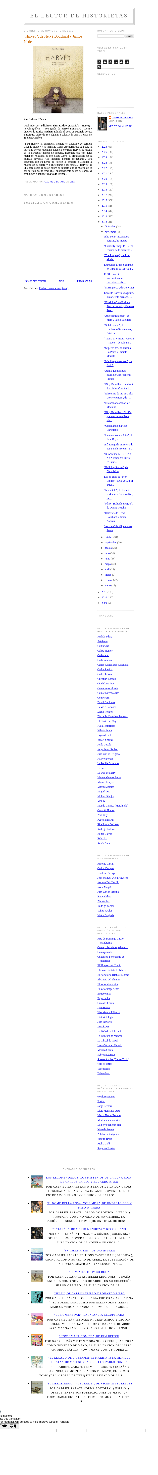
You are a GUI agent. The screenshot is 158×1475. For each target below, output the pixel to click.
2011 (104, 592)
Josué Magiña (104, 887)
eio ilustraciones (106, 1096)
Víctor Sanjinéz (105, 915)
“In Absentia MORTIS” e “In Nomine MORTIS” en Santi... (117, 457)
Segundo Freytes (106, 1148)
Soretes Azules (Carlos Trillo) (113, 1059)
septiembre (111, 542)
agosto (108, 547)
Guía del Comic (105, 1003)
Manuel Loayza (105, 782)
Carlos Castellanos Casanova (113, 664)
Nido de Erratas (105, 1129)
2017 (104, 195)
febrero (109, 580)
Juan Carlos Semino (108, 891)
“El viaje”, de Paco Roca (89, 1272)
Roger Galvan (104, 833)
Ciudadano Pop (105, 683)
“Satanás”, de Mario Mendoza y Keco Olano (89, 1229)
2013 (104, 216)
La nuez (101, 768)
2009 (104, 602)
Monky (101, 800)
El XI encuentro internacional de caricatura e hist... (114, 278)
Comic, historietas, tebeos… (112, 947)
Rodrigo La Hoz (106, 829)
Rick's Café (103, 1143)
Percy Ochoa (104, 896)
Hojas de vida (104, 735)
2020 (104, 178)
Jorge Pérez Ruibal (107, 749)
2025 (104, 152)
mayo (108, 563)
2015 (104, 205)
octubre (109, 537)
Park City (102, 815)
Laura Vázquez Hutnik (109, 1045)
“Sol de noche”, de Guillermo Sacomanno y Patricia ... (118, 329)
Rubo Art (102, 838)
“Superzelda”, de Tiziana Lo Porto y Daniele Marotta (117, 351)
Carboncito (103, 655)
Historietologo (105, 1017)
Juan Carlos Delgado (108, 754)
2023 (104, 162)
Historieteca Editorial (108, 1012)
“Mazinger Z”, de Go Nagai (119, 287)
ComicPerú (103, 697)
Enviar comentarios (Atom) (53, 288)
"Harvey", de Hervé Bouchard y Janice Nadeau (115, 517)
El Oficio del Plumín (108, 979)
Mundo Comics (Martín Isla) (112, 805)
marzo (108, 574)
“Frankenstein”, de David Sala (89, 1250)
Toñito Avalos (104, 910)
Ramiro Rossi (104, 1138)
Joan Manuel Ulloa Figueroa (112, 877)
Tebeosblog (103, 1068)
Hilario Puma (104, 730)
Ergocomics (103, 998)
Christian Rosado (106, 678)
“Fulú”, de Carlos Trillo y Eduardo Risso (89, 1293)
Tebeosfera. (103, 1073)
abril (107, 569)
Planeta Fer (103, 901)
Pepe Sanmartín (105, 819)
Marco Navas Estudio (109, 1115)
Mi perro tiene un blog (109, 1124)
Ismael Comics (105, 739)
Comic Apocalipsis (107, 688)
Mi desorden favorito (108, 1120)
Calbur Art (103, 646)
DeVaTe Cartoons (106, 707)
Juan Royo (103, 1026)
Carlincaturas (104, 660)
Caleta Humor (105, 650)
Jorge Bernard (105, 1106)
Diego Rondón (105, 711)
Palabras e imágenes (108, 1134)
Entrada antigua (84, 280)
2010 (104, 597)
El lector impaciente (108, 988)
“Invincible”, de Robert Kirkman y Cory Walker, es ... (118, 494)
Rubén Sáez (103, 843)
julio (107, 553)
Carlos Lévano (105, 674)
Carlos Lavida (105, 669)
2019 (104, 184)
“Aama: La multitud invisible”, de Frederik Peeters (117, 374)
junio (108, 558)
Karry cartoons (105, 758)
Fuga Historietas (106, 725)
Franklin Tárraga (106, 873)
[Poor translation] (13, 1426)
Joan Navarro (104, 1021)
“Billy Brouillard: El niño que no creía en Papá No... (117, 416)
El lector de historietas (79, 16)
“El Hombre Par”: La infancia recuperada (89, 1314)
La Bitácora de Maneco (110, 1035)
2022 (104, 168)
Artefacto (102, 641)
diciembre (110, 226)
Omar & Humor (106, 810)
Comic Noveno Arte (108, 692)
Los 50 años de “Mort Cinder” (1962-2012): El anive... (118, 480)
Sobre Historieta (106, 1054)
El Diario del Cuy (106, 721)
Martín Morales (105, 786)
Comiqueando (105, 952)
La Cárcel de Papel (107, 1040)
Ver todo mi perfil (121, 126)
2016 (104, 200)
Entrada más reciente (35, 280)
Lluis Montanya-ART (109, 1110)
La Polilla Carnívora (108, 763)
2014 (104, 211)
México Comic (105, 1050)
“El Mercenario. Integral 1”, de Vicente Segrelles (89, 1383)
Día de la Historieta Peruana (112, 716)
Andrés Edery (104, 636)
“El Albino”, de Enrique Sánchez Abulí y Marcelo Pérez (119, 306)
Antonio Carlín (105, 863)
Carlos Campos (105, 868)
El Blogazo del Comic (109, 965)
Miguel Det (103, 791)
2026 (104, 146)
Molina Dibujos (105, 796)
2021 (104, 173)
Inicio (61, 280)
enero (108, 585)
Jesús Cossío (104, 744)
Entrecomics (104, 993)
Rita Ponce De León (108, 824)
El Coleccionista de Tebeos (111, 970)
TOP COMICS (105, 1064)
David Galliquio (106, 702)
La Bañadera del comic (109, 1031)
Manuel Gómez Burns (109, 777)
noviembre (111, 231)
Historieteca (103, 1007)
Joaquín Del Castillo (108, 882)
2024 (104, 157)
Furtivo (101, 1101)
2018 (104, 189)
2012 (104, 221)
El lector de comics (107, 984)
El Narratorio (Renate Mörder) (113, 974)
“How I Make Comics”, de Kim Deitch (89, 1336)
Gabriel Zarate (122, 118)
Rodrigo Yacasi (105, 905)
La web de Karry (106, 772)
